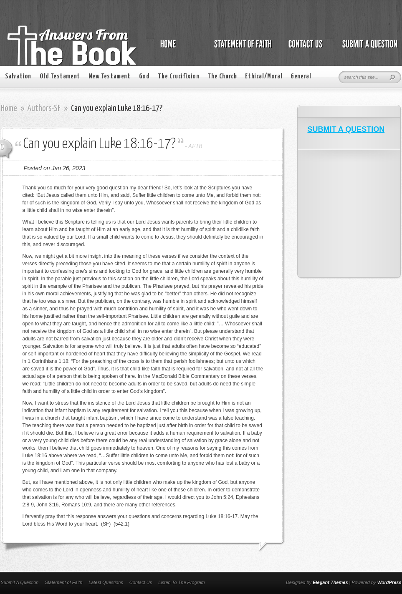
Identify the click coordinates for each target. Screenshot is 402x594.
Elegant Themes (330, 582)
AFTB (195, 146)
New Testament (109, 76)
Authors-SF (44, 108)
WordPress (389, 582)
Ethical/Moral (263, 76)
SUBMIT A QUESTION (346, 129)
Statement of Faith (63, 582)
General (301, 76)
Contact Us (140, 582)
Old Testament (60, 76)
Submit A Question (20, 582)
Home (9, 108)
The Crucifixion (178, 76)
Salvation (18, 76)
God (144, 76)
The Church (222, 76)
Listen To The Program (181, 582)
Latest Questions (105, 582)
